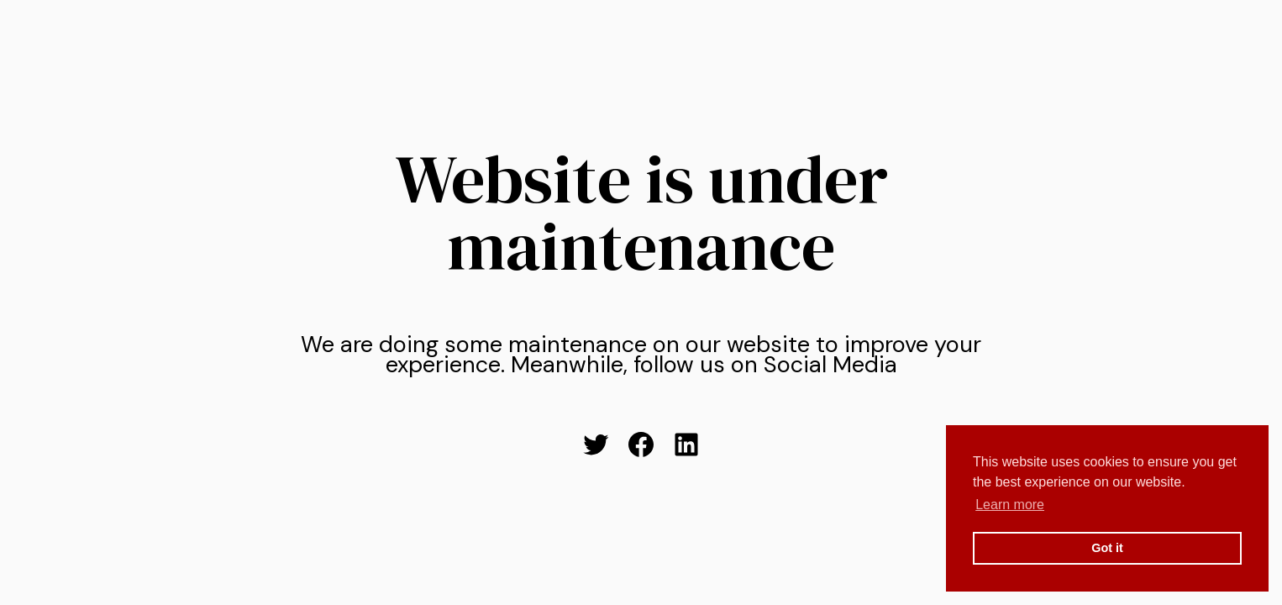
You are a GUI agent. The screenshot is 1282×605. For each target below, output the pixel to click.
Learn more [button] (1009, 504)
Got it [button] (1107, 548)
